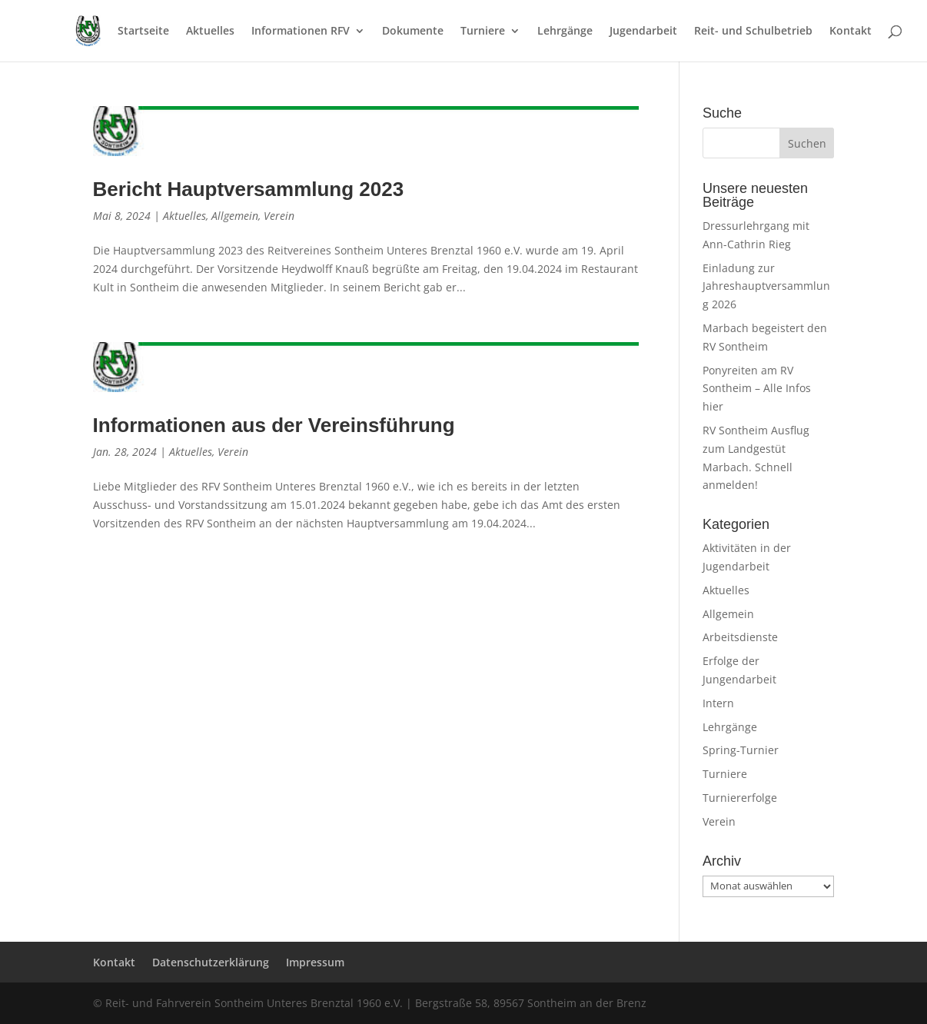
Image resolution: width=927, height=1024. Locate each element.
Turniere (482, 31)
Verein (279, 215)
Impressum (315, 962)
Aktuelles (210, 31)
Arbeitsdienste (740, 637)
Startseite (143, 31)
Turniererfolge (740, 797)
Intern (718, 703)
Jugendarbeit (643, 31)
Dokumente (413, 31)
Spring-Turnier (741, 750)
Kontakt (850, 31)
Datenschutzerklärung (210, 962)
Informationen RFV (300, 31)
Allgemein (234, 215)
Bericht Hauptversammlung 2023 (248, 189)
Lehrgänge (565, 31)
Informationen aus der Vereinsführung (274, 425)
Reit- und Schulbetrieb (753, 31)
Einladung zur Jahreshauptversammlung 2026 (766, 286)
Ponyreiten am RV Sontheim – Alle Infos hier (757, 388)
